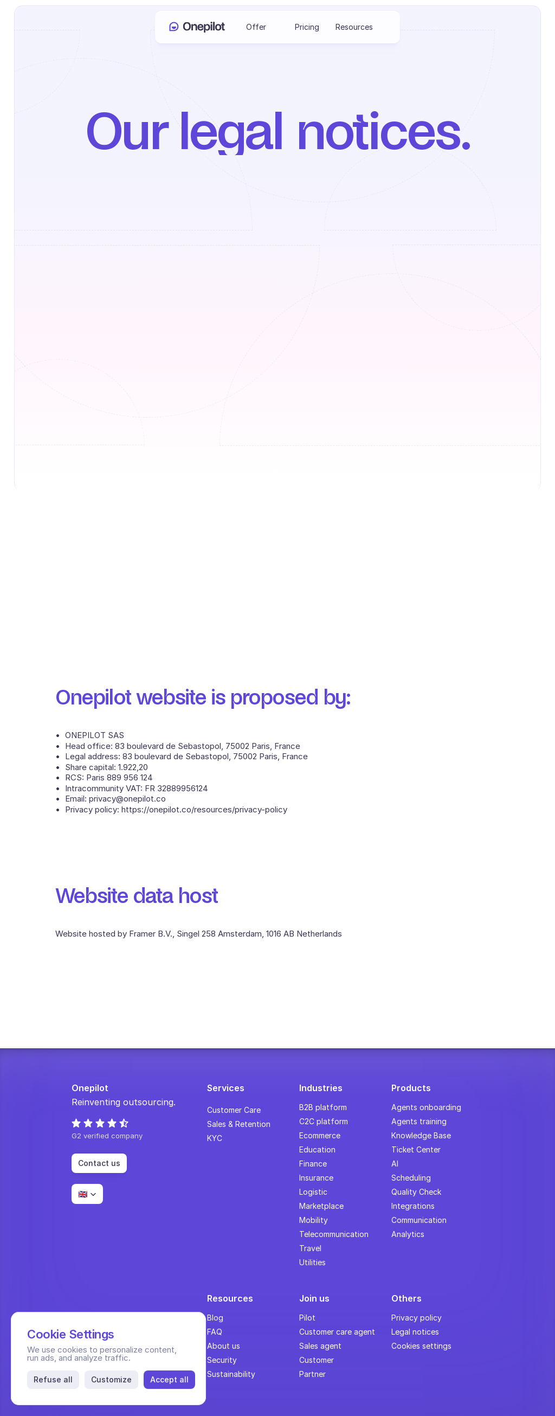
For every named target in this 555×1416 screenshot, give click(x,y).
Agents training (419, 1121)
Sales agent (320, 1345)
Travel (310, 1248)
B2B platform (323, 1107)
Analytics (407, 1234)
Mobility (313, 1220)
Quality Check (416, 1191)
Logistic (313, 1191)
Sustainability (231, 1374)
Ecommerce (319, 1135)
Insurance (316, 1177)
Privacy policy (416, 1317)
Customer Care (234, 1109)
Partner (312, 1374)
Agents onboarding (426, 1107)
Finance (313, 1163)
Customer (316, 1359)
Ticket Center (416, 1149)
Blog (215, 1317)
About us (223, 1345)
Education (317, 1149)
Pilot (307, 1317)
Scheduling (411, 1177)
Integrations (413, 1205)
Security (222, 1359)
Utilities (312, 1262)
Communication (419, 1220)
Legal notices (415, 1331)
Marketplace (321, 1205)
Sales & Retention (238, 1124)
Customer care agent (337, 1331)
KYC (214, 1138)
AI (394, 1163)
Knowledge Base (421, 1135)
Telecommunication (334, 1234)
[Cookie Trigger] (421, 1346)
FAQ (214, 1331)
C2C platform (323, 1121)
